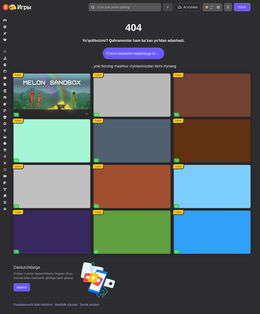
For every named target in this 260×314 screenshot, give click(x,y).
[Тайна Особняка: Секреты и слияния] (212, 95)
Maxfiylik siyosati (66, 304)
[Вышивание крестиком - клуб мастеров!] (132, 95)
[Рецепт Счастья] (212, 186)
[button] (125, 7)
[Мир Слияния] (132, 140)
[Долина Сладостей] (132, 186)
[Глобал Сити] (212, 140)
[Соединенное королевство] (212, 232)
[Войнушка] (52, 186)
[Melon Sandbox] (52, 95)
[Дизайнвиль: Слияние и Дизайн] (52, 140)
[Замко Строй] (52, 232)
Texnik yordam (89, 304)
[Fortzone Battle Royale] (132, 232)
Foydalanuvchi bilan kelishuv (33, 304)
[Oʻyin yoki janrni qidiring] (125, 7)
